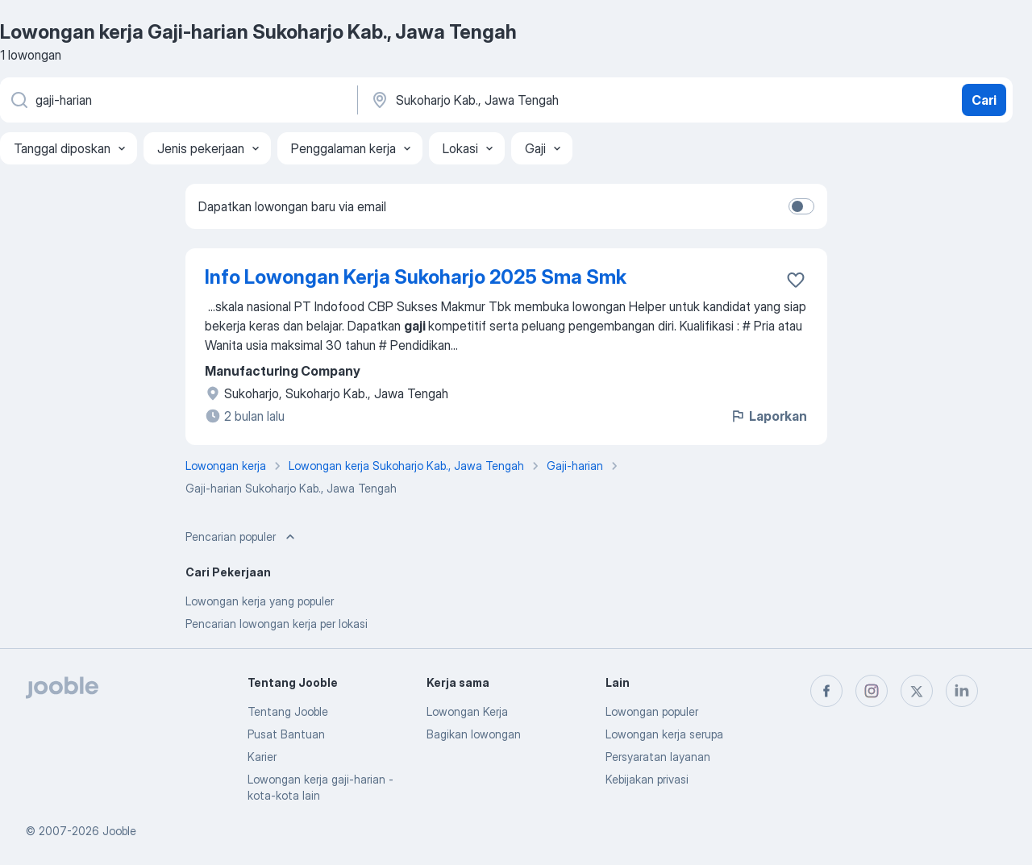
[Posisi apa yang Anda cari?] (177, 100)
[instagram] (871, 691)
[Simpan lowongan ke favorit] (796, 280)
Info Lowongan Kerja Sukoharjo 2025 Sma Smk (415, 277)
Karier (262, 756)
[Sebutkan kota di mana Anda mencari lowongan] (537, 100)
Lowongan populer (651, 711)
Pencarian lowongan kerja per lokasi (276, 623)
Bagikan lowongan (474, 734)
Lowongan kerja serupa (664, 734)
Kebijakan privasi (647, 779)
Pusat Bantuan (286, 734)
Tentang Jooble (288, 711)
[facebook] (826, 691)
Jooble (119, 831)
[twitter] (917, 691)
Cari (984, 100)
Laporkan (768, 416)
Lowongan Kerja (467, 711)
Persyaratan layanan (657, 756)
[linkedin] (962, 691)
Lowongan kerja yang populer (259, 601)
